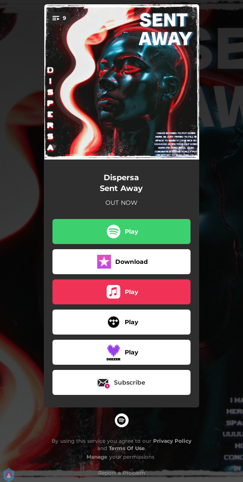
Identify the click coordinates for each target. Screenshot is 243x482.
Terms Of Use (127, 448)
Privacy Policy (172, 441)
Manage (97, 457)
